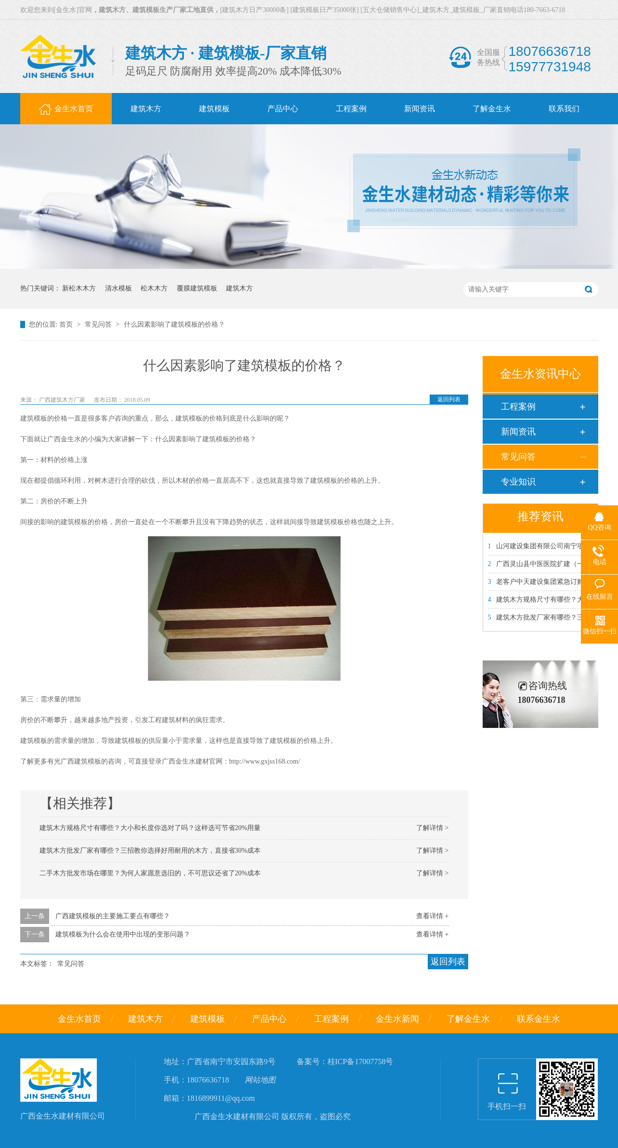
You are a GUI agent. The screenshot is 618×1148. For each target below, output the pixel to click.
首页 (67, 324)
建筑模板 (207, 1019)
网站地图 (260, 1080)
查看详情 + (432, 916)
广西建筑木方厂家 (63, 399)
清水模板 (118, 288)
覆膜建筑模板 (197, 288)
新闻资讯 (518, 431)
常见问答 (99, 324)
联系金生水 (538, 1019)
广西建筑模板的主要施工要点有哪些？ (112, 916)
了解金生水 (468, 1019)
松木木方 (154, 288)
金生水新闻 (397, 1019)
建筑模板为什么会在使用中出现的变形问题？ (122, 934)
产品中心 (269, 1019)
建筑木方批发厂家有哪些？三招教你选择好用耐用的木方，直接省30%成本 (150, 850)
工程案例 (518, 406)
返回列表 (448, 399)
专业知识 (518, 482)
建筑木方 (239, 288)
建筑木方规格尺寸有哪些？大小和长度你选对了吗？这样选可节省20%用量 (150, 827)
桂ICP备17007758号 (361, 1061)
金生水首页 (79, 1019)
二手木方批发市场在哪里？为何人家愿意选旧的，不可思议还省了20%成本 (150, 873)
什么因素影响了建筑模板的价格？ (174, 324)
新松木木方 (79, 288)
